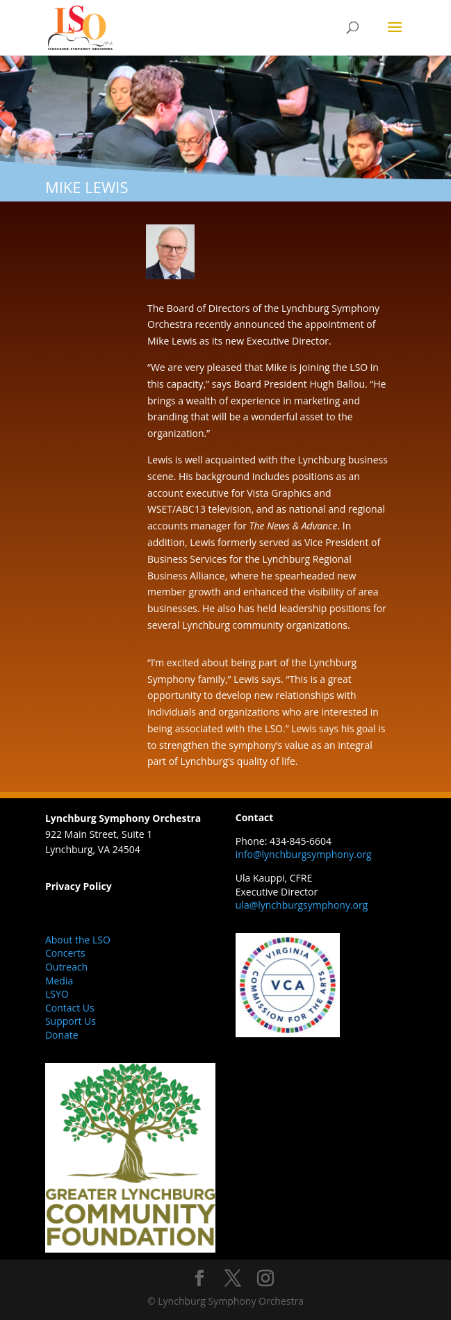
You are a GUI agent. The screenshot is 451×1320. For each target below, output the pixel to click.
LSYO (57, 993)
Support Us (70, 1021)
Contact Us (70, 1007)
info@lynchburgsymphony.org (304, 854)
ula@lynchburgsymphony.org (302, 904)
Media (59, 980)
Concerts (65, 952)
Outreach (66, 966)
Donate (62, 1034)
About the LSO (77, 939)
